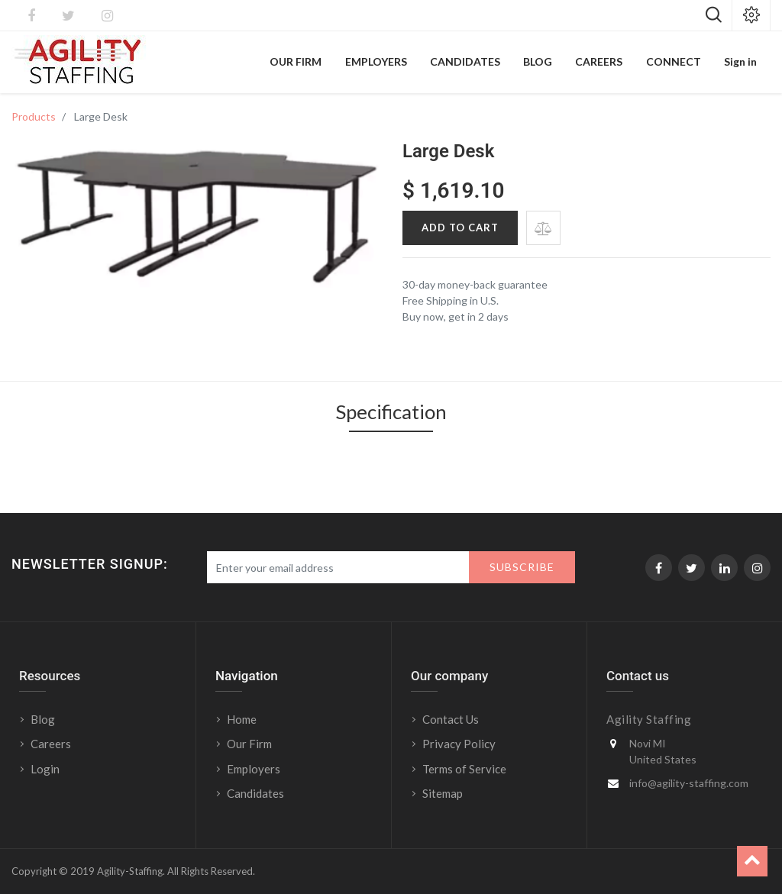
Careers (51, 743)
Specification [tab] (391, 413)
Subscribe (522, 566)
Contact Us (450, 719)
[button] (543, 228)
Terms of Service (464, 769)
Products (33, 116)
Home (242, 719)
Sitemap (442, 793)
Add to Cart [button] (460, 227)
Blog (43, 719)
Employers (253, 769)
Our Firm (249, 743)
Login (46, 769)
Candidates (255, 793)
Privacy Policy (459, 743)
